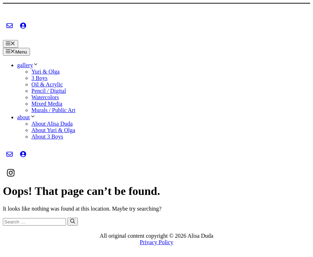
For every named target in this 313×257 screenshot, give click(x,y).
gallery (28, 65)
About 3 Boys (47, 136)
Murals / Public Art (53, 110)
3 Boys (39, 78)
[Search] (72, 222)
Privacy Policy (156, 242)
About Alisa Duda (52, 124)
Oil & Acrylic (47, 84)
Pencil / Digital (48, 91)
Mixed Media (46, 104)
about (26, 117)
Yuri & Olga (45, 72)
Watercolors (45, 97)
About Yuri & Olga (53, 130)
